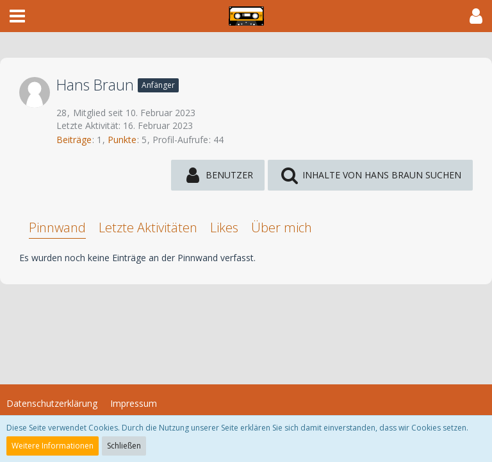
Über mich (281, 227)
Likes (224, 227)
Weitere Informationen (53, 445)
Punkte (122, 139)
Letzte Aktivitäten (148, 227)
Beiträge (74, 139)
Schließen (124, 445)
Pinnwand (57, 227)
